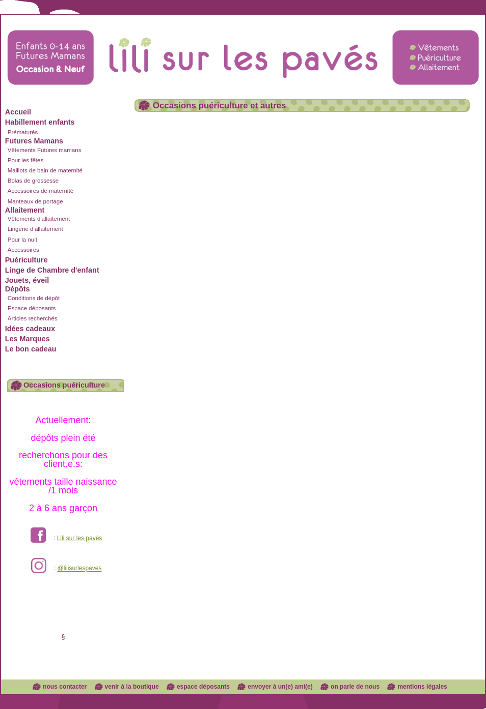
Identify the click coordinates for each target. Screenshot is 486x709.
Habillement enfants (40, 122)
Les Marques (27, 339)
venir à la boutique (132, 686)
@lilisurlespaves (80, 568)
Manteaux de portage (35, 201)
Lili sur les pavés (79, 538)
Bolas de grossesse (33, 181)
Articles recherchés (33, 318)
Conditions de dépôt (34, 298)
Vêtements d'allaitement (39, 219)
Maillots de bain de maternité (45, 170)
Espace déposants (32, 308)
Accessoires (23, 250)
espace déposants (203, 686)
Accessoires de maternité (40, 191)
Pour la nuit (22, 240)
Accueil (18, 112)
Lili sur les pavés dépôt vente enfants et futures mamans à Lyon (243, 47)
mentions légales (422, 686)
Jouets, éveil (27, 280)
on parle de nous (355, 686)
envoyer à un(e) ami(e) (280, 686)
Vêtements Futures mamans (45, 150)
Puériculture (26, 260)
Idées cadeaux (30, 328)
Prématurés (23, 132)
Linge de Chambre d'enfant (52, 270)
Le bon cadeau (31, 349)
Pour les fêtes (25, 160)
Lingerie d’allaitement (35, 229)
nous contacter (65, 686)
